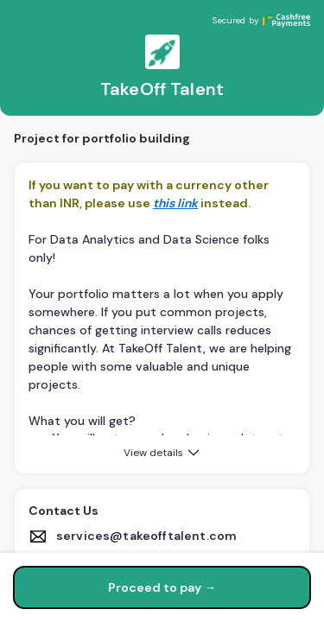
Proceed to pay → (162, 587)
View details (163, 453)
